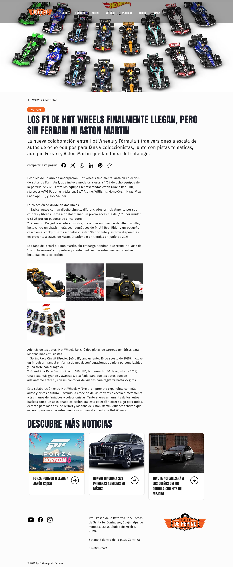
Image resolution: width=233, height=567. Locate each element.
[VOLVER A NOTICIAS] (50, 100)
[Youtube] (31, 519)
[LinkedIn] (91, 165)
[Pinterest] (100, 165)
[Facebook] (64, 165)
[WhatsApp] (82, 165)
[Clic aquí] (56, 480)
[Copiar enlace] (109, 165)
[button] (95, 11)
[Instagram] (50, 519)
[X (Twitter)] (73, 165)
